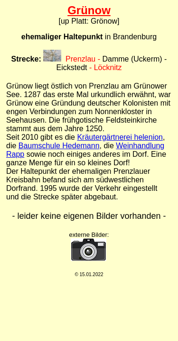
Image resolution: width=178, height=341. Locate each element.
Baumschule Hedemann (59, 146)
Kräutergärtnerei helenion (120, 137)
